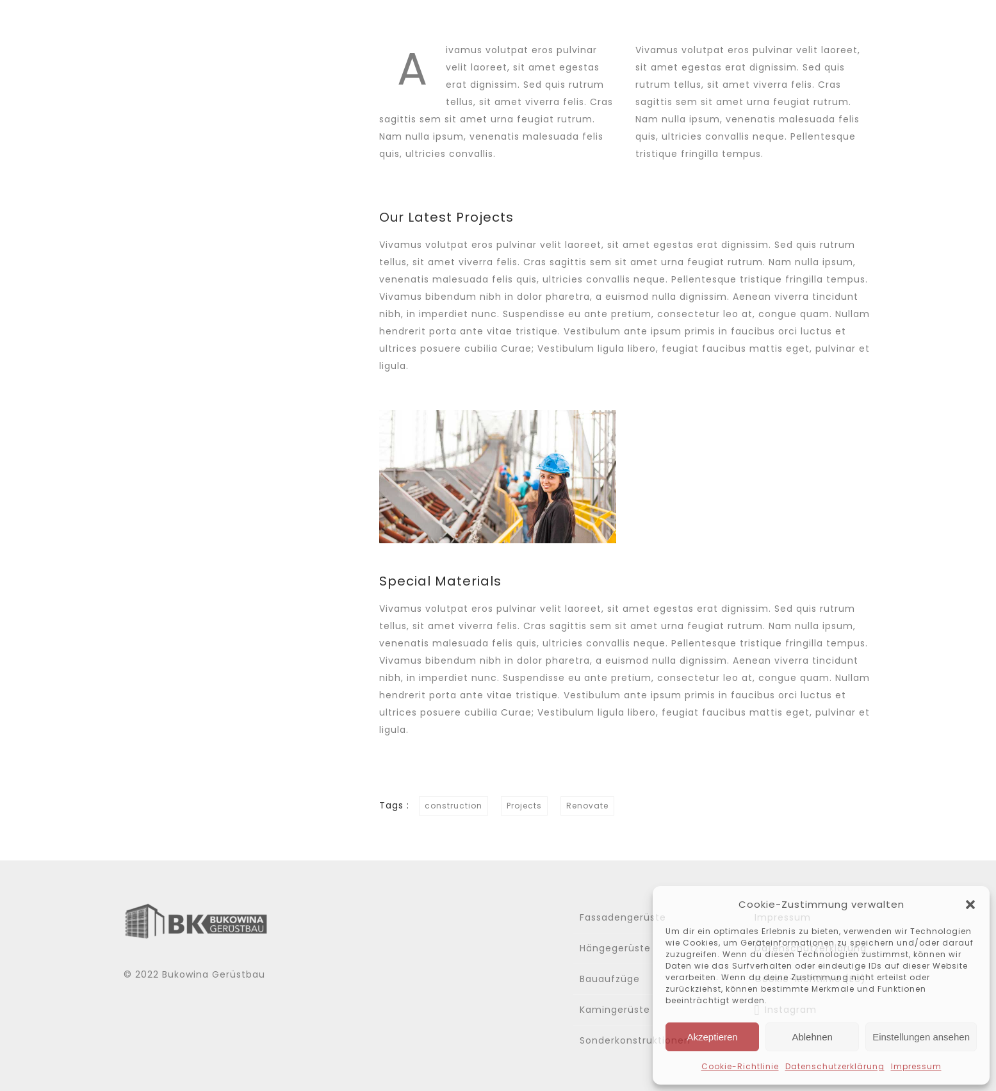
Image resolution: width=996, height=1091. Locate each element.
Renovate (587, 805)
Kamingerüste (615, 1009)
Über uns (590, 24)
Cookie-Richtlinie (740, 1066)
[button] (970, 904)
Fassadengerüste (623, 917)
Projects (524, 805)
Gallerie (770, 24)
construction (453, 805)
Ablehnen (812, 1036)
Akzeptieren (712, 1036)
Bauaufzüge (610, 978)
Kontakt (848, 24)
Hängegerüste (615, 948)
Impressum (916, 1066)
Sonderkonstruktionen (635, 1040)
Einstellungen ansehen (921, 1036)
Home (516, 24)
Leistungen (680, 24)
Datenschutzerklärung (835, 1066)
